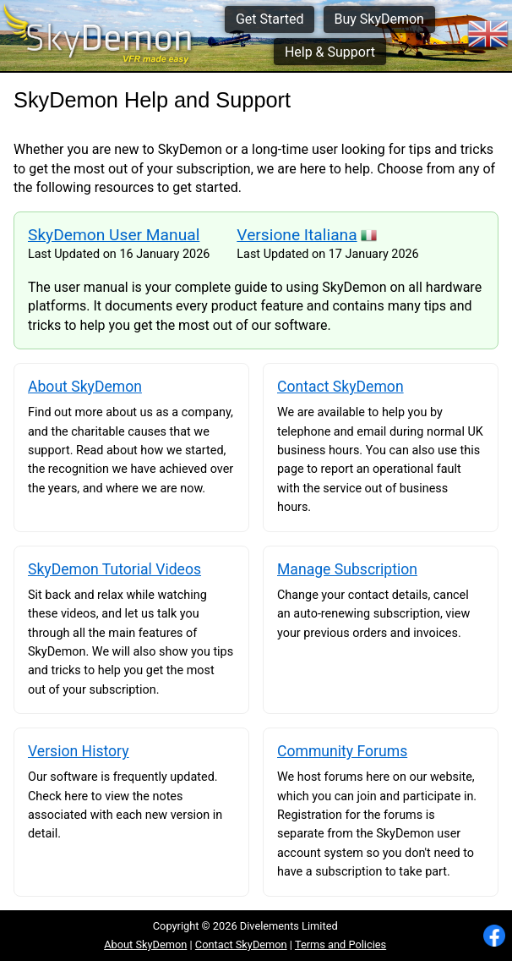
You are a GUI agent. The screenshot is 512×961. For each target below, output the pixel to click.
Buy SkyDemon (378, 19)
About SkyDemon (145, 944)
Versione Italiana (297, 235)
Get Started (270, 19)
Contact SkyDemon (241, 944)
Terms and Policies (340, 944)
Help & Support (330, 52)
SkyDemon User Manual (113, 235)
